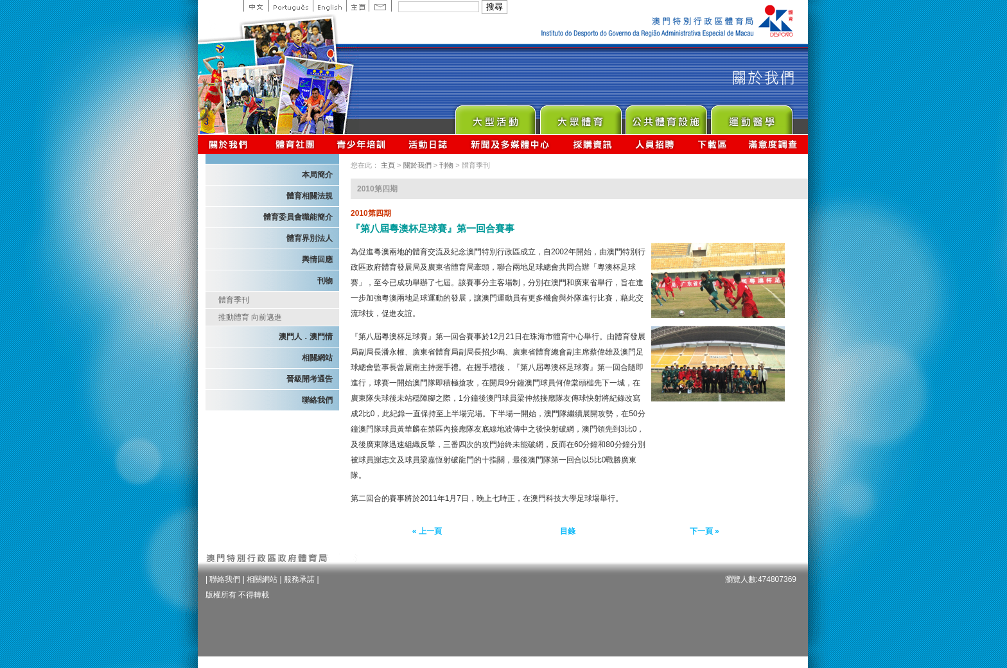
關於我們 (230, 144)
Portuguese (290, 6)
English (329, 6)
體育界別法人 (309, 238)
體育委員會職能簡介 (298, 217)
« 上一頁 (427, 531)
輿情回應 (317, 259)
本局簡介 (317, 174)
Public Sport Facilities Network (665, 116)
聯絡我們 (317, 400)
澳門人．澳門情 (306, 336)
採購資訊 (592, 144)
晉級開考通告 (309, 378)
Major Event (495, 116)
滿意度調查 (773, 144)
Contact (380, 6)
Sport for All (580, 116)
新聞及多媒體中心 (510, 144)
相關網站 (317, 357)
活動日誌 (428, 144)
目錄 (567, 531)
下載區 (712, 144)
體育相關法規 (309, 195)
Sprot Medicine (751, 116)
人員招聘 (654, 144)
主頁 (357, 6)
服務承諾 (299, 579)
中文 (255, 6)
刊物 (325, 280)
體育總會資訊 (295, 144)
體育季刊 (233, 299)
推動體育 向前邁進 (250, 317)
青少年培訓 (361, 144)
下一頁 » (704, 531)
